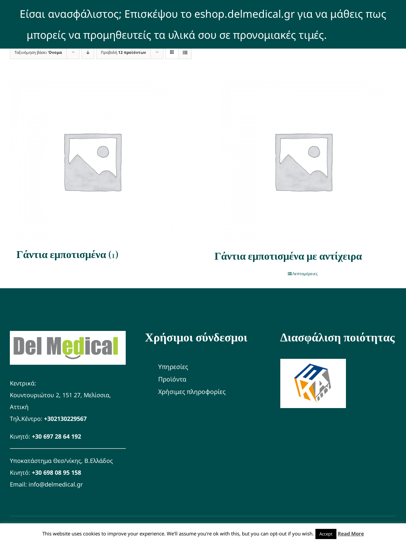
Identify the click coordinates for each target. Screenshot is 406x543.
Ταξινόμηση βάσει (38, 52)
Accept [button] (325, 534)
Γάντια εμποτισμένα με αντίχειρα (288, 256)
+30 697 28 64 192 (56, 436)
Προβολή (123, 52)
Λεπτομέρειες (305, 273)
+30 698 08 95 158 (56, 472)
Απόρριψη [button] (354, 35)
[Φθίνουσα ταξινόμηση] (87, 52)
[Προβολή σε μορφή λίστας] (185, 52)
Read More (351, 533)
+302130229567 (65, 419)
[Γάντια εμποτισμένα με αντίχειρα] (303, 161)
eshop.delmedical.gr (244, 14)
